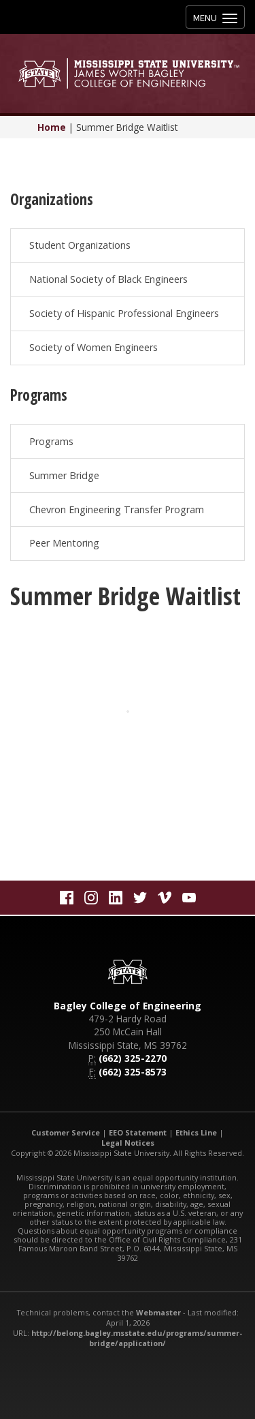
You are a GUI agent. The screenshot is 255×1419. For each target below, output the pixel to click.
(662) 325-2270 (133, 1058)
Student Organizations (80, 245)
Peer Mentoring (64, 542)
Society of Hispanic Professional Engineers (124, 313)
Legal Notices (127, 1143)
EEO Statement (138, 1132)
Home (51, 127)
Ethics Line (196, 1132)
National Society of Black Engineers (108, 279)
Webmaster (158, 1312)
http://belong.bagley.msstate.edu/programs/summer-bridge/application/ (136, 1338)
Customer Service (65, 1132)
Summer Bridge (64, 475)
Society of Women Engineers (93, 347)
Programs (51, 441)
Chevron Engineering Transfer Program (116, 509)
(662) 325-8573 (133, 1071)
